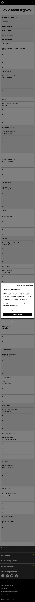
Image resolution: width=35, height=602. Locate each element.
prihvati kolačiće (17, 314)
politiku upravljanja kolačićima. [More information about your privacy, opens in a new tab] (10, 305)
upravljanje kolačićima (17, 310)
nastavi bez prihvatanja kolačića (25, 285)
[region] (17, 301)
